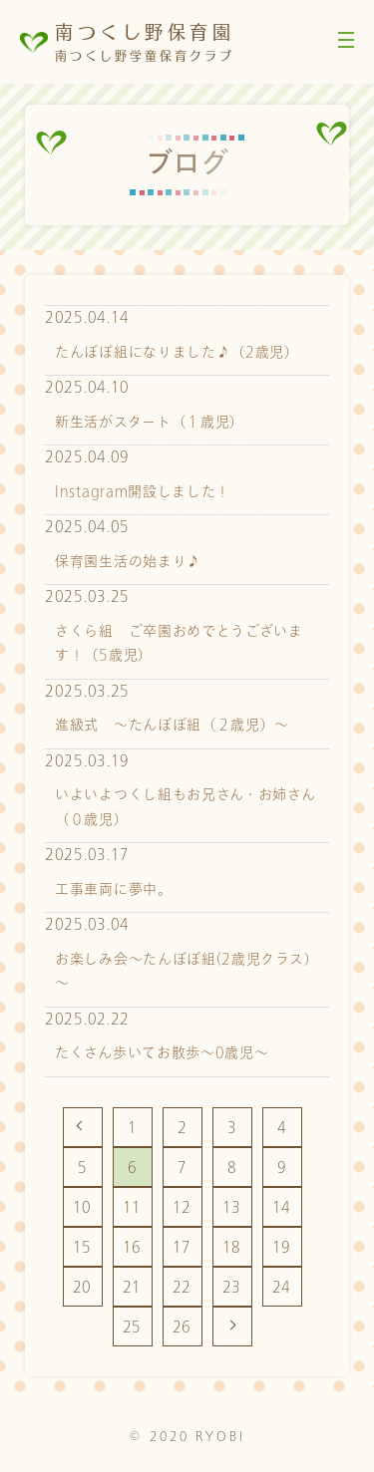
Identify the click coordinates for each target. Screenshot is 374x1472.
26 (182, 1327)
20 (82, 1287)
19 (281, 1247)
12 (182, 1207)
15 (82, 1247)
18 (231, 1247)
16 (132, 1247)
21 (132, 1287)
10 (82, 1207)
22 (182, 1287)
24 (281, 1287)
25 (132, 1327)
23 (231, 1287)
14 (281, 1207)
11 (132, 1207)
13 (231, 1207)
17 (182, 1247)
